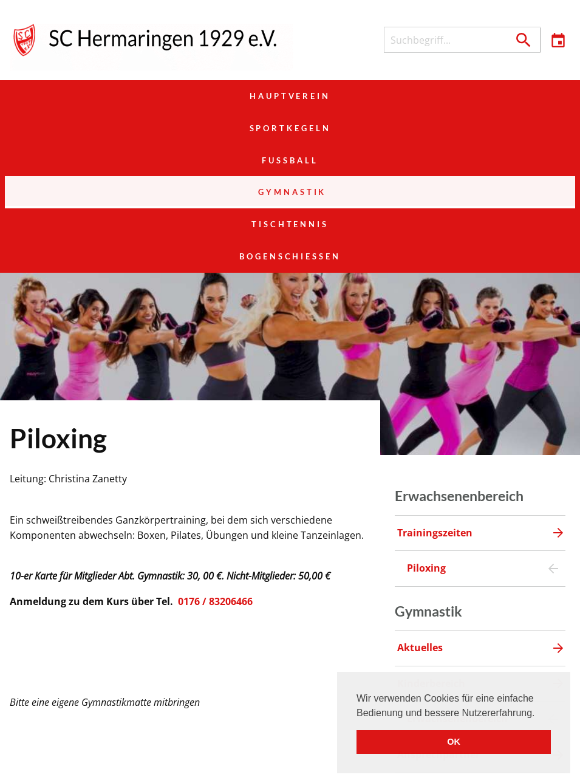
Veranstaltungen (327, 765)
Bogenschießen (480, 128)
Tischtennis (290, 128)
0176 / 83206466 (215, 473)
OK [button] (453, 742)
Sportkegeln (290, 96)
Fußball (480, 96)
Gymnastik (100, 128)
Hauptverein (100, 96)
